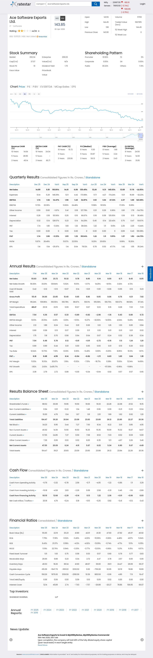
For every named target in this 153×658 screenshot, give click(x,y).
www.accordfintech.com (30, 654)
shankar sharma (19, 597)
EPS (74, 86)
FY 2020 (98, 609)
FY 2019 (110, 609)
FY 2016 (34, 612)
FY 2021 (85, 609)
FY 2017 (134, 609)
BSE (62, 18)
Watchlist (43, 36)
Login (142, 3)
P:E (28, 86)
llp (56, 597)
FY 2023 (60, 609)
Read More (42, 645)
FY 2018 (122, 609)
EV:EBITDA (46, 86)
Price (22, 86)
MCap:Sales (62, 86)
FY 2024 (47, 609)
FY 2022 (73, 609)
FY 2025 (34, 609)
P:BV (35, 86)
